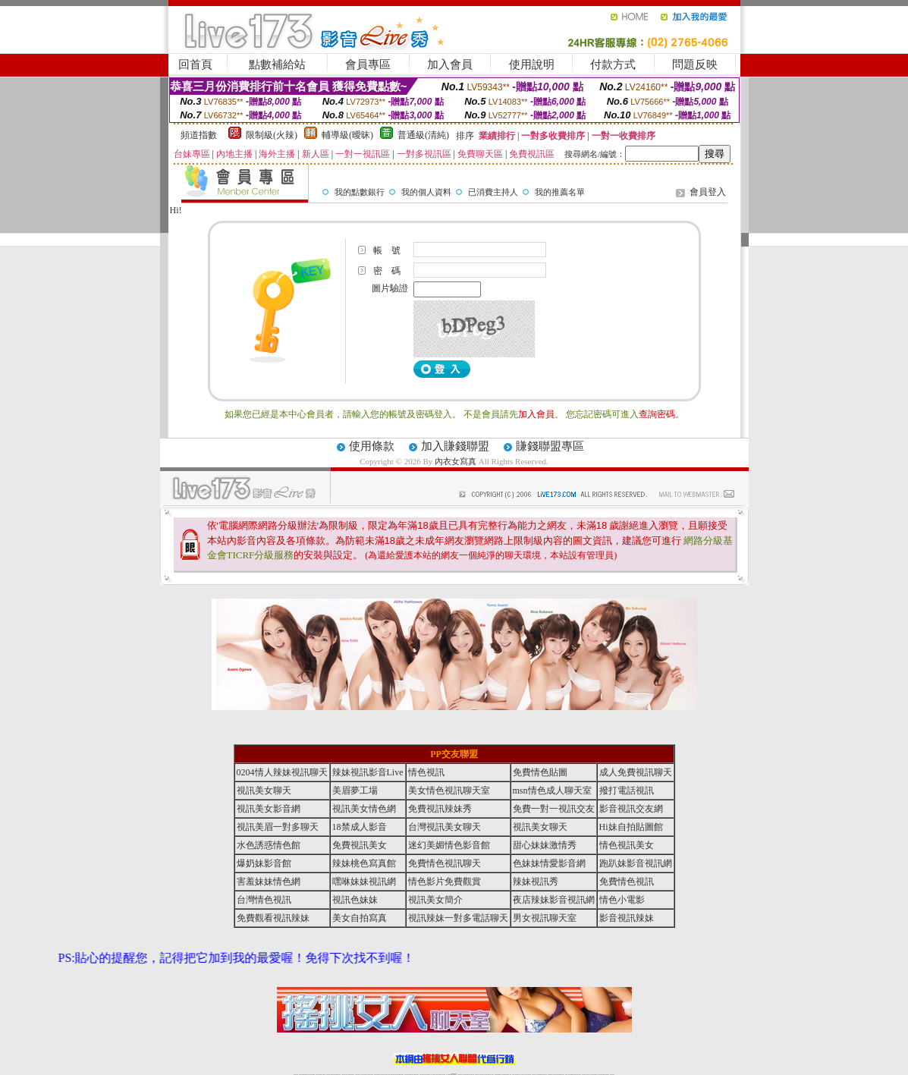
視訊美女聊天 (264, 790)
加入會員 (450, 64)
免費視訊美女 (359, 845)
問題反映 (695, 64)
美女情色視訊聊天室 (449, 790)
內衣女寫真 (455, 461)
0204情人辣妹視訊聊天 (282, 772)
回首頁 (195, 64)
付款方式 (613, 64)
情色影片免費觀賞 (444, 881)
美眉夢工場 (355, 790)
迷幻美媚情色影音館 (449, 845)
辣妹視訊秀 (535, 881)
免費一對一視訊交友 (554, 808)
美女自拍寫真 (359, 918)
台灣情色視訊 (264, 899)
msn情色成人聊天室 (552, 790)
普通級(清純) (423, 135)
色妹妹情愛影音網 (549, 863)
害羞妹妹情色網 (268, 881)
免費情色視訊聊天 (444, 863)
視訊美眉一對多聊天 (278, 827)
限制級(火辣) (271, 135)
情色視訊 (426, 772)
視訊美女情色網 (364, 808)
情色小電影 (622, 899)
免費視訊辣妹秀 (440, 808)
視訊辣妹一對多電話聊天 (458, 918)
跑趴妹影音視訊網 (635, 863)
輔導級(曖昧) (347, 135)
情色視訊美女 (626, 845)
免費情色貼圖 (540, 772)
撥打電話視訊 (626, 790)
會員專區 (368, 64)
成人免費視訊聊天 (635, 772)
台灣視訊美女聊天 (444, 827)
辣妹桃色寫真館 (364, 863)
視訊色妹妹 (355, 899)
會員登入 (708, 192)
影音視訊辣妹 (626, 918)
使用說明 (532, 64)
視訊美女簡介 (435, 899)
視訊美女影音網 (268, 808)
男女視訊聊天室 (545, 918)
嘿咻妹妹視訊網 (364, 881)
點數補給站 (277, 64)
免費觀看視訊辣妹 (273, 918)
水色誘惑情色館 (268, 845)
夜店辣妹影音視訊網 (554, 899)
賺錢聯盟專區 (550, 446)
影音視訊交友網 (631, 808)
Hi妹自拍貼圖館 (631, 827)
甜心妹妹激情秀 (545, 845)
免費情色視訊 (626, 881)
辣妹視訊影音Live (368, 772)
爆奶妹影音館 (264, 863)
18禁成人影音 (359, 827)
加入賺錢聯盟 (455, 446)
